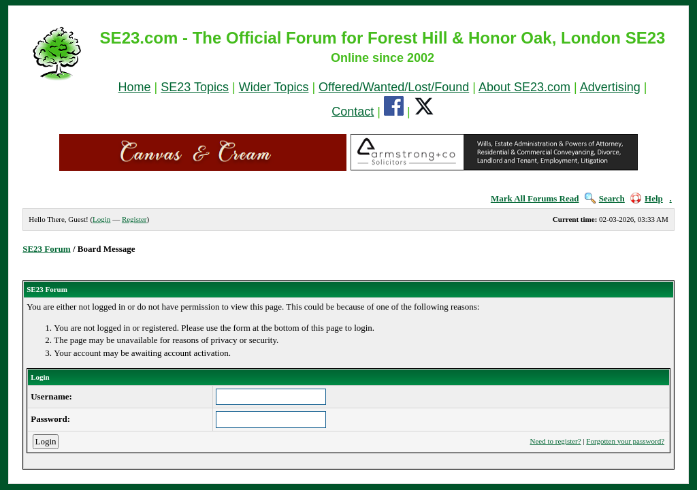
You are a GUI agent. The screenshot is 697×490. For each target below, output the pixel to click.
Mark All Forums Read (535, 198)
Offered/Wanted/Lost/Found (394, 87)
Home (134, 87)
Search (605, 198)
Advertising (610, 87)
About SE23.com (524, 87)
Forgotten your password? (625, 441)
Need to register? (555, 441)
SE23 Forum (46, 249)
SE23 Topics (195, 87)
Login (101, 219)
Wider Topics (274, 87)
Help (646, 198)
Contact (352, 111)
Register (134, 219)
